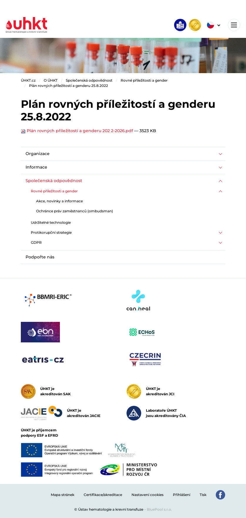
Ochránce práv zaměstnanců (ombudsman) (74, 211)
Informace (36, 167)
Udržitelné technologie (51, 222)
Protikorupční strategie (51, 232)
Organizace (38, 153)
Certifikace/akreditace (103, 494)
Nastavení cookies (148, 494)
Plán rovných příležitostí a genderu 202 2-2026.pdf (77, 130)
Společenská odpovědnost (89, 80)
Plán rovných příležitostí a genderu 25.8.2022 (68, 85)
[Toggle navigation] (234, 25)
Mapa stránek (62, 494)
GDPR (36, 242)
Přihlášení (181, 494)
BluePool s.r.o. (159, 509)
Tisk (203, 494)
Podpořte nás (40, 257)
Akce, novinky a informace (59, 201)
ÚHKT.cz (28, 80)
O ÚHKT (51, 80)
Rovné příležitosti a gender (144, 80)
